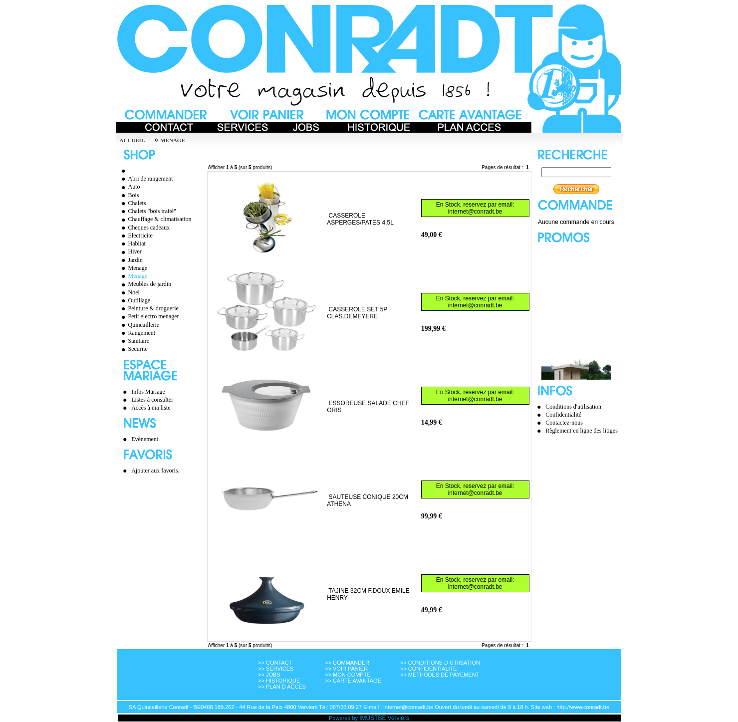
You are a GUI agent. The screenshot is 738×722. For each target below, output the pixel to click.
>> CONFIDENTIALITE (428, 669)
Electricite (136, 235)
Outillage (135, 300)
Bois (129, 195)
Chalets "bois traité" (147, 211)
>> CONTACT (275, 663)
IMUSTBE (372, 718)
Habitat (132, 243)
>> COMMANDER (347, 663)
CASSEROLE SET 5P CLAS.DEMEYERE (357, 313)
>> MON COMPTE (348, 675)
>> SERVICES (275, 669)
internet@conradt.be (475, 211)
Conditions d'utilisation (573, 406)
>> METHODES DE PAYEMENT (440, 675)
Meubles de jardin (145, 283)
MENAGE (172, 140)
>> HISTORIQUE (279, 681)
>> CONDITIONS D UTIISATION (440, 663)
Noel (129, 292)
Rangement (137, 332)
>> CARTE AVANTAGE (353, 681)
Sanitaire (134, 340)
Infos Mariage (148, 391)
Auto (129, 186)
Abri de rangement (146, 178)
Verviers (398, 718)
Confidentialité (563, 414)
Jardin (131, 259)
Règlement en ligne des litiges (581, 430)
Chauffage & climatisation (155, 219)
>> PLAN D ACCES (282, 687)
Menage (133, 267)
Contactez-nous (564, 422)
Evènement (144, 439)
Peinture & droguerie (149, 308)
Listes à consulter (152, 399)
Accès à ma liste (150, 407)
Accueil (132, 140)
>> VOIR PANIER (346, 669)
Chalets (132, 203)
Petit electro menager (149, 316)
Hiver (130, 251)
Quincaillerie (139, 324)
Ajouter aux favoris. (155, 470)
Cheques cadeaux (144, 227)
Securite (133, 348)
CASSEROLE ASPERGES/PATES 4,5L (360, 219)
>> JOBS (269, 675)
